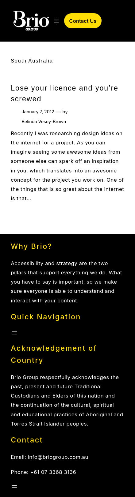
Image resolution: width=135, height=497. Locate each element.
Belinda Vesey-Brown (43, 121)
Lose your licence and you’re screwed (64, 93)
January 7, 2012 (37, 111)
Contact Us (82, 21)
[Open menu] (56, 21)
